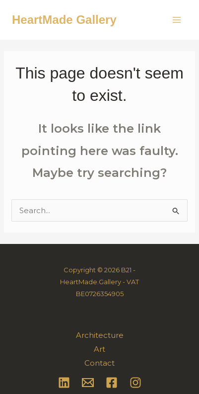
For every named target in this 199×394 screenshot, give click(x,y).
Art (99, 349)
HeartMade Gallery (64, 19)
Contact (99, 363)
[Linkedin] (64, 383)
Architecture (100, 335)
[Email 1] (88, 383)
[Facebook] (112, 383)
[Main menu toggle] (177, 20)
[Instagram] (135, 383)
